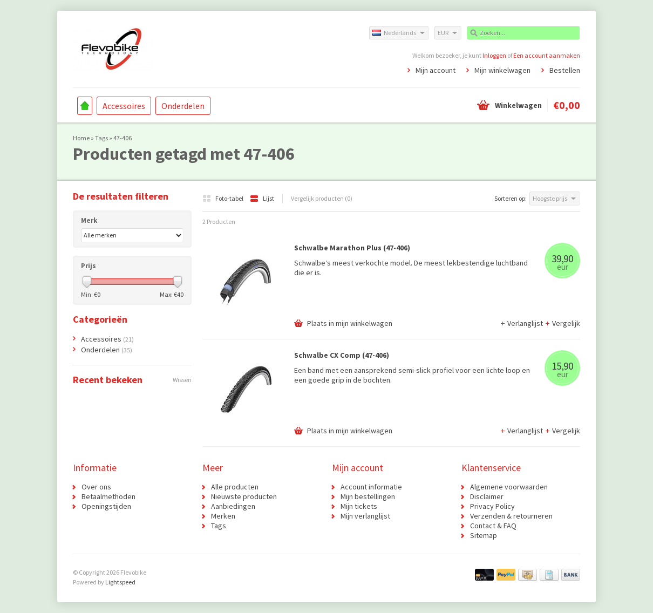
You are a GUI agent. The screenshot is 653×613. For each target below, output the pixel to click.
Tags (101, 138)
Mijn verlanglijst (365, 516)
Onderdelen (183, 105)
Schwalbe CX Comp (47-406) (341, 355)
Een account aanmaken (546, 55)
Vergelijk (562, 323)
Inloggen (494, 55)
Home (84, 106)
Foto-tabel (223, 198)
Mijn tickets (359, 506)
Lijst (262, 198)
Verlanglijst (522, 323)
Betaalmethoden (108, 496)
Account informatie (371, 487)
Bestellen (564, 70)
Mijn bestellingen (368, 496)
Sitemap (483, 535)
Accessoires (124, 105)
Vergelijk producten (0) (321, 198)
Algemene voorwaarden (509, 487)
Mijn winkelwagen (502, 70)
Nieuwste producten (244, 496)
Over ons (96, 487)
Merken (223, 516)
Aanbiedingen (233, 506)
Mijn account (435, 70)
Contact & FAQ (493, 525)
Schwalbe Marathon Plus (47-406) (352, 248)
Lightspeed (120, 582)
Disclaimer (487, 496)
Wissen (182, 380)
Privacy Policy (492, 506)
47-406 (122, 138)
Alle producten (235, 487)
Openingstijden (106, 506)
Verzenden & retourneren (511, 516)
